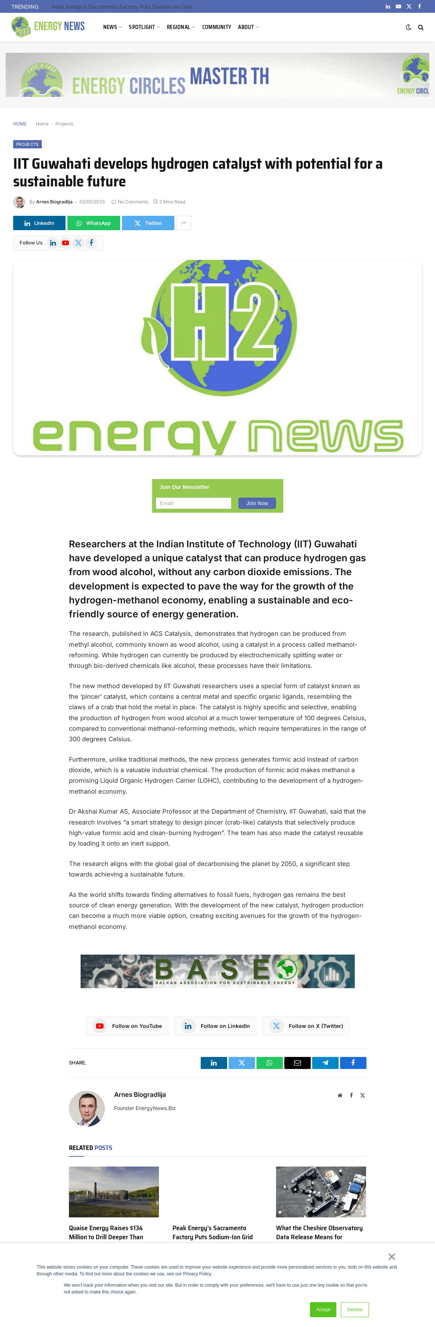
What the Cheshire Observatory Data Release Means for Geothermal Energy (319, 1237)
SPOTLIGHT (142, 27)
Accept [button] (323, 1309)
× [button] (391, 1256)
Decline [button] (354, 1309)
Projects (64, 124)
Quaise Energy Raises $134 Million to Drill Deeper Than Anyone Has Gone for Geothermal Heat (106, 1241)
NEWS (110, 27)
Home (42, 124)
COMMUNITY (217, 27)
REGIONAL (178, 27)
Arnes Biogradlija (54, 202)
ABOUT (246, 27)
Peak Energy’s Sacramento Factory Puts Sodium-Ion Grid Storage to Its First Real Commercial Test (127, 6)
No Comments (129, 202)
